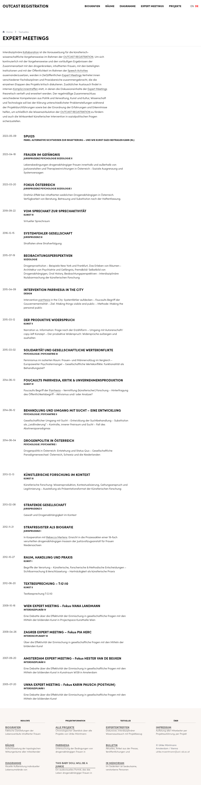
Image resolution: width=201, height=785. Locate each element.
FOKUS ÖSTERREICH (39, 185)
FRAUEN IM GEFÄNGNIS (42, 155)
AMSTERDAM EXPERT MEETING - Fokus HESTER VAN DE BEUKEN (72, 658)
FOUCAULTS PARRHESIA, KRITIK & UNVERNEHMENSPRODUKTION (73, 380)
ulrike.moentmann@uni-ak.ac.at (173, 751)
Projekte (175, 6)
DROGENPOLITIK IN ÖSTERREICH (49, 441)
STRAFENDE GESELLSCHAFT (45, 505)
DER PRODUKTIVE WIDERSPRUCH (49, 320)
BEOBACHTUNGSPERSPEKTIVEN (48, 256)
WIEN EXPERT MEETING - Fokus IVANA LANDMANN (62, 606)
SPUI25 (29, 136)
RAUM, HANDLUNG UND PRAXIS (48, 557)
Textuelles (24, 31)
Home (8, 31)
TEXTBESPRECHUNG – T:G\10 (46, 584)
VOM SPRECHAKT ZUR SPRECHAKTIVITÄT (55, 211)
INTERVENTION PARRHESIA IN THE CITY (53, 290)
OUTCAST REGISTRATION (25, 6)
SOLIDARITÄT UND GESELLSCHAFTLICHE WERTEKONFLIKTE (68, 350)
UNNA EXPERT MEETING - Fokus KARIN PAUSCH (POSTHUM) (69, 685)
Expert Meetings (152, 6)
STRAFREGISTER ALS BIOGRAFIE (48, 527)
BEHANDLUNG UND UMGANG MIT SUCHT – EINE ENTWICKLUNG (72, 410)
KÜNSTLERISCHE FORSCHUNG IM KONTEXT (57, 475)
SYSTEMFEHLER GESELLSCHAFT (48, 233)
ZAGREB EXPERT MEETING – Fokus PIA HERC (58, 632)
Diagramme (128, 6)
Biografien (92, 6)
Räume (109, 6)
